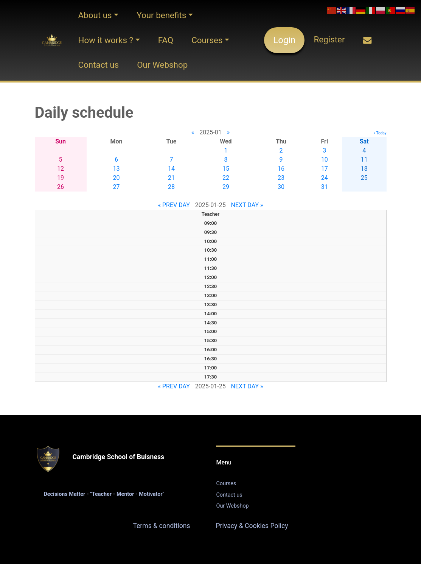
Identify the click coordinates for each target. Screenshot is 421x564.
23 (281, 177)
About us (95, 15)
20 (116, 177)
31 (324, 186)
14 (171, 168)
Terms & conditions (161, 526)
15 (225, 168)
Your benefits (161, 15)
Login (284, 40)
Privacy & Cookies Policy (252, 526)
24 (324, 177)
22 (225, 177)
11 (364, 159)
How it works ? (105, 40)
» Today (380, 133)
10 (324, 159)
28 (171, 186)
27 (116, 186)
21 (171, 177)
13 (116, 168)
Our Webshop (162, 65)
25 (364, 177)
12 (60, 168)
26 (60, 186)
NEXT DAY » (247, 205)
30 (281, 186)
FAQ (165, 40)
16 (281, 168)
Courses (206, 40)
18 (364, 168)
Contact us (98, 65)
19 (60, 177)
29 (225, 186)
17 (324, 168)
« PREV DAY (174, 205)
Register (329, 39)
